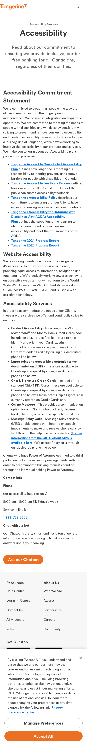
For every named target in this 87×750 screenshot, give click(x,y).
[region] (43, 699)
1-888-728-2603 (15, 517)
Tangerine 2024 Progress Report (35, 241)
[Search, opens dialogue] (77, 7)
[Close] (80, 658)
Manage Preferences (43, 723)
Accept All (43, 736)
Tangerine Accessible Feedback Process (41, 183)
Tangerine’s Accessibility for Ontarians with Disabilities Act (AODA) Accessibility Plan (43, 216)
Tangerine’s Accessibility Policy (34, 198)
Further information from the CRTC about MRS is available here (46, 438)
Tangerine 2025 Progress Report (35, 245)
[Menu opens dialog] (84, 7)
